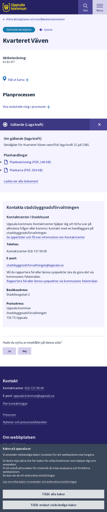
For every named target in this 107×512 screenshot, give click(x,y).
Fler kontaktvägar (15, 403)
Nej (25, 351)
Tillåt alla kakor (53, 494)
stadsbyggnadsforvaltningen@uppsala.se (35, 265)
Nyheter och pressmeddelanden (25, 422)
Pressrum (9, 415)
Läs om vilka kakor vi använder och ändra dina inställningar (40, 481)
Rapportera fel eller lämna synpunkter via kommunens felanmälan (51, 281)
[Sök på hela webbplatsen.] (85, 7)
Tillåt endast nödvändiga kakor (53, 505)
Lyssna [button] (48, 29)
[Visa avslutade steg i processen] (26, 106)
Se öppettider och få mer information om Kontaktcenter (45, 237)
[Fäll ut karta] (16, 79)
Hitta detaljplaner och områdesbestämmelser (35, 19)
